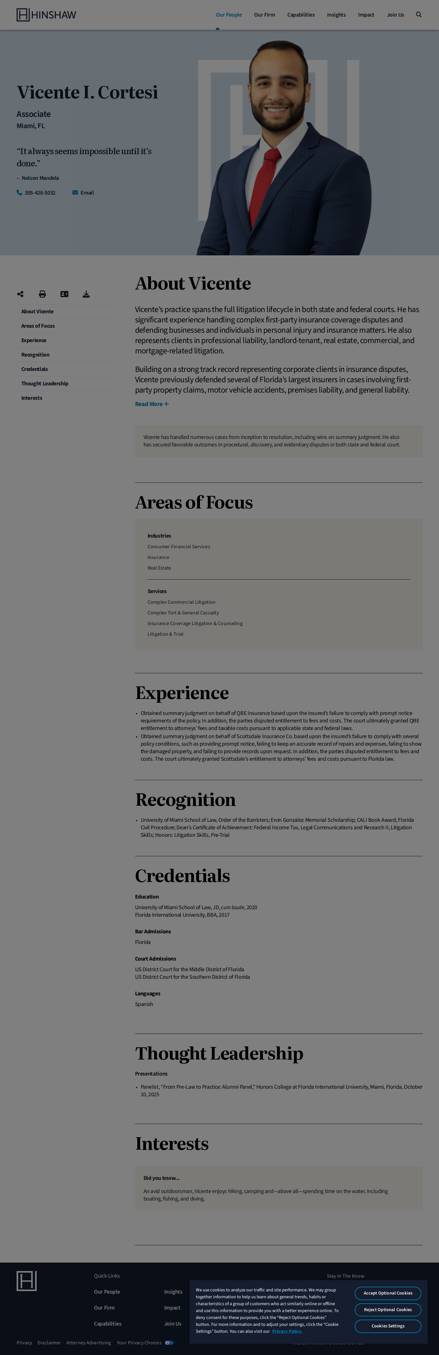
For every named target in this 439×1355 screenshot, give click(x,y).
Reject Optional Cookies (388, 1309)
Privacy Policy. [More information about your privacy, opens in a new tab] (287, 1331)
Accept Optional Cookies (388, 1293)
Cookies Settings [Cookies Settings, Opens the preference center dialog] (388, 1326)
